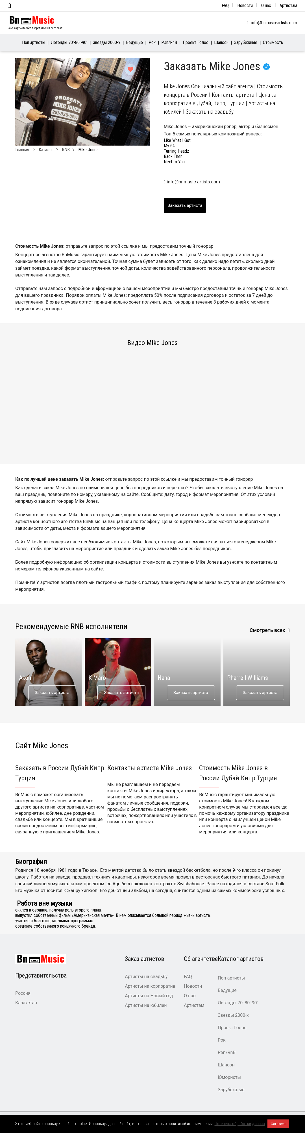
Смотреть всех (267, 630)
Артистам (288, 5)
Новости (245, 5)
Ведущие (134, 42)
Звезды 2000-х (106, 42)
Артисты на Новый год (149, 995)
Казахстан (26, 1002)
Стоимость (273, 42)
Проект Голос (195, 42)
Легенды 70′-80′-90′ (69, 42)
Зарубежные (245, 42)
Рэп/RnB (169, 42)
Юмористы (229, 1077)
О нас (266, 5)
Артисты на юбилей (146, 1005)
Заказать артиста (52, 692)
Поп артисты (33, 42)
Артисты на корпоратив (150, 986)
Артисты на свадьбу (146, 976)
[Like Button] (130, 69)
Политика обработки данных (240, 1123)
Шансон (221, 42)
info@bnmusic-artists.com (274, 22)
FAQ (225, 5)
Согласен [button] (278, 1124)
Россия (22, 993)
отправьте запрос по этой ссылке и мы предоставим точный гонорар (139, 246)
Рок (152, 42)
